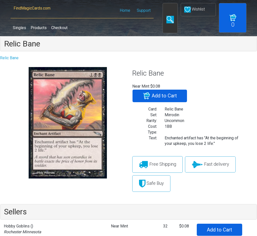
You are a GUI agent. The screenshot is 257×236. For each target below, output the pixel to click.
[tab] (128, 43)
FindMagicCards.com (32, 8)
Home (125, 10)
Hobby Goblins (17, 226)
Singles (19, 27)
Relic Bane (22, 43)
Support (144, 10)
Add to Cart (160, 96)
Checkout (59, 27)
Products (39, 27)
